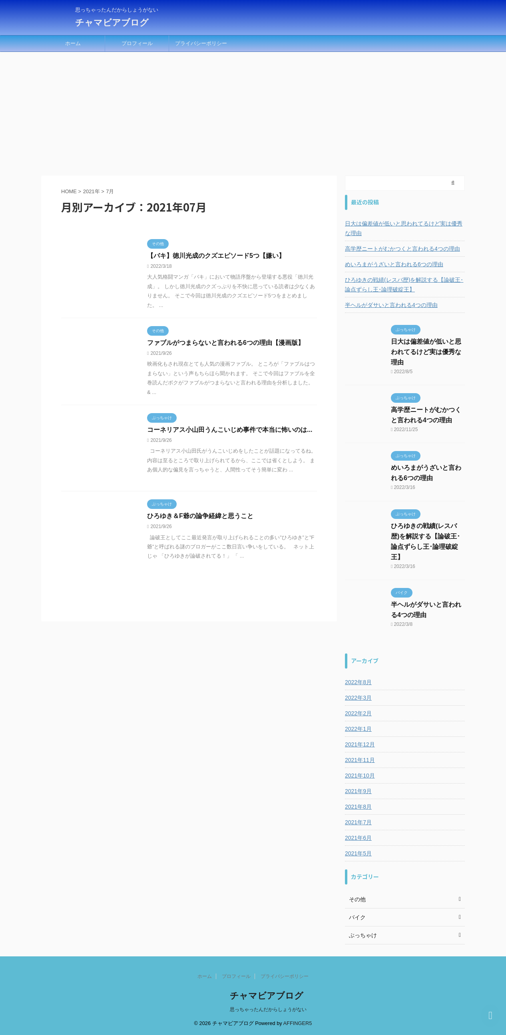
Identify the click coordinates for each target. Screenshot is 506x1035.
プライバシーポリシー (201, 43)
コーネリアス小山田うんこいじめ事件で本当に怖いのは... (229, 429)
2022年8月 (358, 682)
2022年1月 (358, 729)
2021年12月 (360, 744)
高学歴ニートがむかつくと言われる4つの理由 (402, 248)
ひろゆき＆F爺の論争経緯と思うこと (200, 516)
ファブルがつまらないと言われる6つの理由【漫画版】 (225, 342)
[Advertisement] (253, 112)
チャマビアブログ (112, 23)
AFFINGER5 (297, 1023)
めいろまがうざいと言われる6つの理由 (394, 264)
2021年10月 (360, 775)
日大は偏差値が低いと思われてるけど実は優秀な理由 (403, 228)
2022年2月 (358, 713)
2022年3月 (358, 698)
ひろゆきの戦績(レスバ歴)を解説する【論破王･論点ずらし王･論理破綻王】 (404, 285)
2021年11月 (360, 760)
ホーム (73, 43)
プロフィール (137, 43)
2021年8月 (358, 806)
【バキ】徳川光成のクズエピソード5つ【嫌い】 (216, 255)
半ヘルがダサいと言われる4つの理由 (391, 305)
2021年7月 (358, 822)
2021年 (91, 191)
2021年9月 (358, 791)
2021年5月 (358, 853)
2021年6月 (358, 838)
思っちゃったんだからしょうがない (268, 1009)
